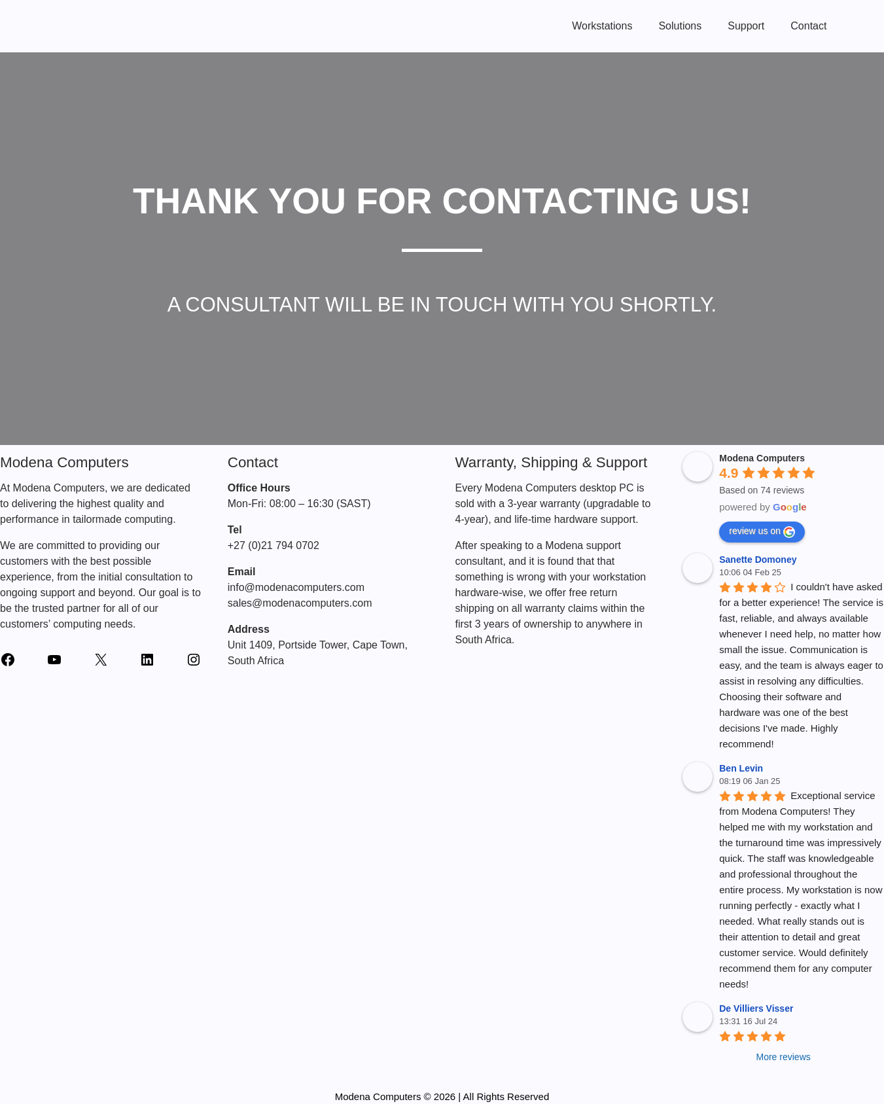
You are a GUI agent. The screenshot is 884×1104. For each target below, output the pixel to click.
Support (746, 25)
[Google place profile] (762, 458)
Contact (808, 25)
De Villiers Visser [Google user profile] (756, 1008)
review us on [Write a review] (762, 531)
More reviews (783, 1057)
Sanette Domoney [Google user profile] (757, 559)
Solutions (679, 25)
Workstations (602, 25)
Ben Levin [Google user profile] (741, 768)
